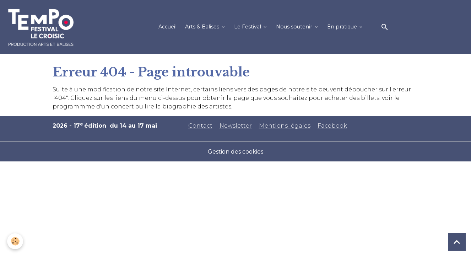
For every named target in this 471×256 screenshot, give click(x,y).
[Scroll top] (457, 242)
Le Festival (248, 26)
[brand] (42, 27)
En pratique (342, 26)
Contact (200, 125)
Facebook (332, 125)
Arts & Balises (203, 26)
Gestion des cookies (235, 151)
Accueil (167, 26)
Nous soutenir (295, 26)
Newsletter (236, 125)
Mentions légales (284, 125)
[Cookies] (15, 241)
